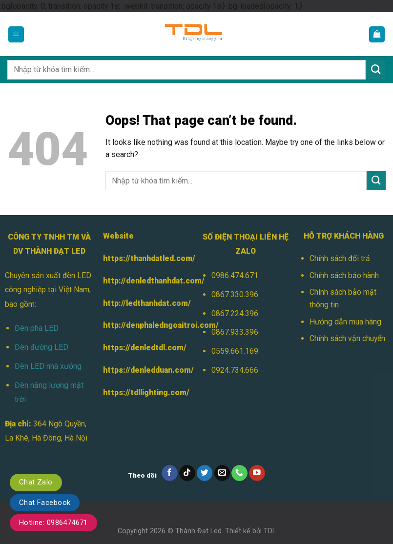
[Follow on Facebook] (170, 473)
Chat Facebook (44, 502)
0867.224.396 (234, 313)
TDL (270, 531)
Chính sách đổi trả (340, 258)
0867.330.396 (234, 294)
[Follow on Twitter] (205, 473)
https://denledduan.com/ (148, 370)
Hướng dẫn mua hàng (345, 321)
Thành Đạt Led (198, 531)
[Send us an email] (222, 473)
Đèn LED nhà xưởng (48, 366)
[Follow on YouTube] (257, 473)
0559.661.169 (234, 351)
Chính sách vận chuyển (347, 338)
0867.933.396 (234, 332)
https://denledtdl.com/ (144, 347)
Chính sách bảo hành (344, 275)
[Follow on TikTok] (187, 473)
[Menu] (16, 34)
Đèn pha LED (37, 328)
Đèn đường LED (41, 347)
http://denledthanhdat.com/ (154, 280)
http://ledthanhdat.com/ (147, 303)
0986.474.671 (234, 275)
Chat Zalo (36, 482)
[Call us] (239, 473)
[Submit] (376, 70)
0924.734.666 (234, 370)
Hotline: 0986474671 (53, 522)
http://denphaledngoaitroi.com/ (161, 325)
